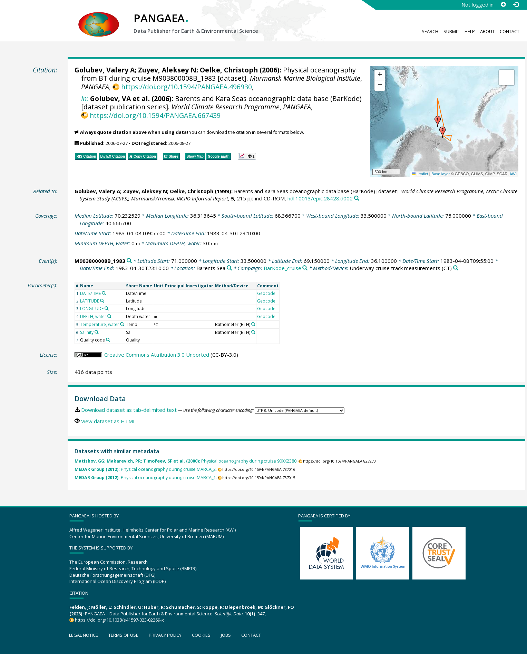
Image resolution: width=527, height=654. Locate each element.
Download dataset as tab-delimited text (129, 409)
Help (470, 31)
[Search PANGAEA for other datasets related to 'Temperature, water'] (122, 324)
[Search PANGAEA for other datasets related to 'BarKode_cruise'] (305, 268)
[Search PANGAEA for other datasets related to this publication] (356, 198)
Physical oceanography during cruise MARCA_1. (146, 477)
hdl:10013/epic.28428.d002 (320, 198)
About (487, 31)
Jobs (226, 635)
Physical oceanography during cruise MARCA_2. (146, 469)
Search (430, 31)
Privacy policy (165, 635)
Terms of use (123, 635)
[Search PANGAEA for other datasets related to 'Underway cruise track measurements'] (455, 268)
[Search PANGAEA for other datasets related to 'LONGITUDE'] (107, 308)
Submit (451, 31)
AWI (513, 174)
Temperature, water (99, 324)
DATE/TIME (90, 293)
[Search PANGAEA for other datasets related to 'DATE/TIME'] (104, 293)
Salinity (87, 332)
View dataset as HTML (108, 421)
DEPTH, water (93, 316)
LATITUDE (89, 301)
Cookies (201, 635)
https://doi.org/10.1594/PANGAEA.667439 (155, 115)
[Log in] (515, 4)
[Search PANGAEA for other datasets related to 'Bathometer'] (253, 324)
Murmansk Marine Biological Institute (305, 78)
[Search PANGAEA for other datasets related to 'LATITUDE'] (102, 301)
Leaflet (420, 174)
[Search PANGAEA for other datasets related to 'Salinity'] (97, 332)
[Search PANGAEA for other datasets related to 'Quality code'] (108, 340)
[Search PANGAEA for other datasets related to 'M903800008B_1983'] (129, 261)
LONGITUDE (92, 308)
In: (84, 98)
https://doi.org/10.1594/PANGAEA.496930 (186, 86)
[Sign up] (503, 4)
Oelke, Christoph (229, 70)
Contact (509, 31)
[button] (437, 121)
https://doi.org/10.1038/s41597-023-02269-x (119, 620)
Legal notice (83, 635)
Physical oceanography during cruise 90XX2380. (186, 461)
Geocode (266, 293)
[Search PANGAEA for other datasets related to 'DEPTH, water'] (109, 316)
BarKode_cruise (282, 268)
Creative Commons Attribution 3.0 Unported (156, 354)
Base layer (440, 174)
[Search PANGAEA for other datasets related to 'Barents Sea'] (229, 268)
